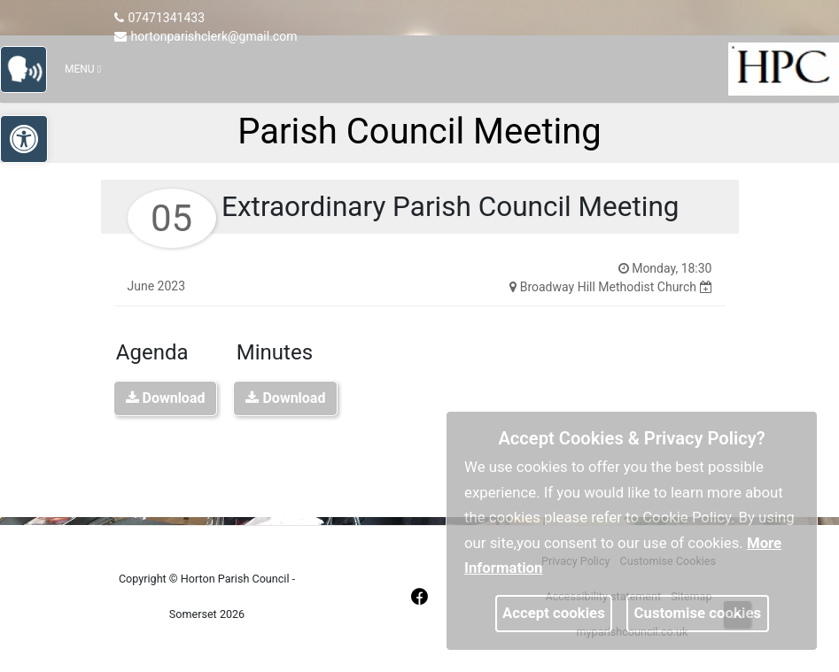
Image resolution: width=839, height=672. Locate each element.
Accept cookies (553, 613)
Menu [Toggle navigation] (83, 69)
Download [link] (166, 398)
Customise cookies (698, 613)
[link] (31, 67)
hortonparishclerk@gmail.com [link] (206, 36)
